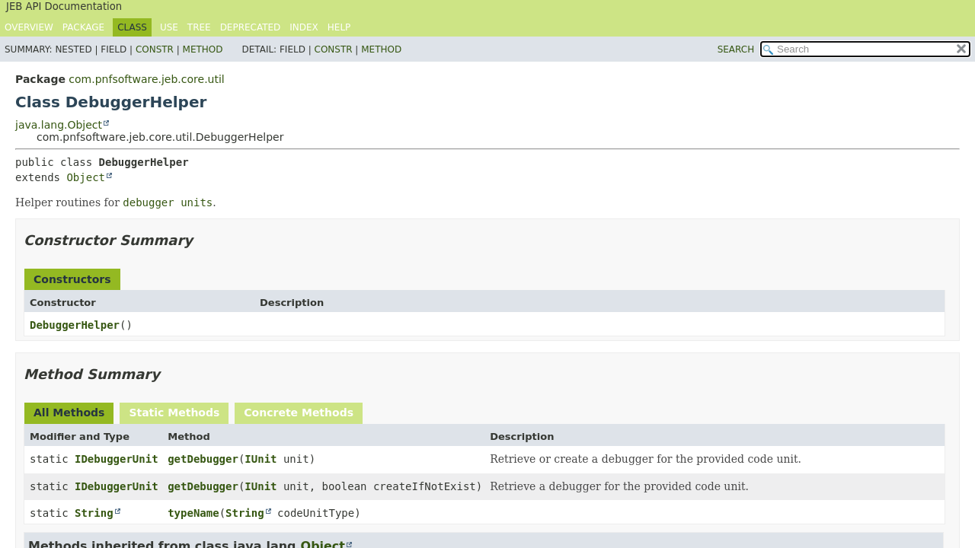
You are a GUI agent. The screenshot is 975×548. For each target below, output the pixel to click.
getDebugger (203, 459)
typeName (193, 513)
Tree (199, 27)
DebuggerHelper (75, 325)
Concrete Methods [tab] (298, 412)
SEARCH (736, 49)
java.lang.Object (58, 125)
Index (303, 27)
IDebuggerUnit (116, 459)
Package (83, 27)
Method (203, 49)
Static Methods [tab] (174, 412)
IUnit (261, 459)
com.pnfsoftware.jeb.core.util (146, 79)
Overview (29, 27)
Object (85, 177)
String (94, 513)
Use (169, 27)
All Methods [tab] (69, 412)
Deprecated (250, 27)
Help (339, 27)
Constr (155, 49)
